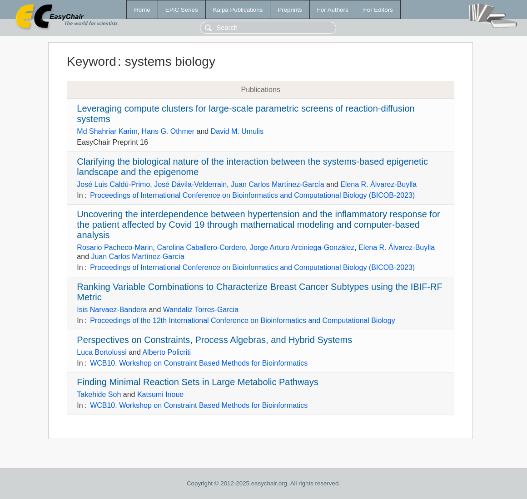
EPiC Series (181, 9)
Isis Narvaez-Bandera (112, 309)
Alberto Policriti (166, 352)
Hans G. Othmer (168, 131)
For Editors (378, 9)
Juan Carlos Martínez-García (277, 184)
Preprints (290, 9)
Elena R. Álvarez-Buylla (378, 184)
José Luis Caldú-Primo (113, 184)
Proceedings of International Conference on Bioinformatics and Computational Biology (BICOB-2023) (252, 195)
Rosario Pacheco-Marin (115, 247)
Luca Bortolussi (101, 352)
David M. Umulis (237, 131)
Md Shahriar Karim (107, 131)
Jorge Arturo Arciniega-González (302, 247)
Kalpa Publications (238, 9)
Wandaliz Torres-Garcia (201, 309)
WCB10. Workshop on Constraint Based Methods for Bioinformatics (199, 363)
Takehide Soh (99, 394)
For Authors (332, 9)
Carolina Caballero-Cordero (201, 247)
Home (142, 9)
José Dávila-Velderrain (190, 184)
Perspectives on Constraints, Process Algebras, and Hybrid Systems (214, 340)
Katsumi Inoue (160, 394)
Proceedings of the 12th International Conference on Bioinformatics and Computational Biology (242, 320)
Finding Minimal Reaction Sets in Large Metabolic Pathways (197, 382)
